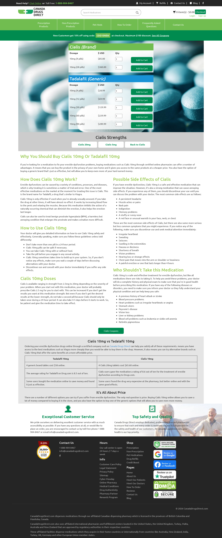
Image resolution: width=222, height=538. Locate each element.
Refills (161, 3)
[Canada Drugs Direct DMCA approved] (164, 486)
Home (130, 472)
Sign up (202, 15)
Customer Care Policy (110, 464)
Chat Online (35, 3)
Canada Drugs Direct (120, 346)
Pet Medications (135, 455)
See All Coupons (160, 35)
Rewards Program (109, 497)
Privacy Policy (106, 471)
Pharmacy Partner (109, 493)
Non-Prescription (135, 451)
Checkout (200, 11)
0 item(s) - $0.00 (184, 11)
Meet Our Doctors (136, 483)
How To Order (134, 487)
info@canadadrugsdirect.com (74, 450)
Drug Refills (132, 458)
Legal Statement (108, 467)
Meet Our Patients (136, 479)
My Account (143, 3)
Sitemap (104, 475)
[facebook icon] (203, 3)
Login (192, 15)
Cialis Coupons (111, 330)
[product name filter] (111, 12)
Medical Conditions (109, 486)
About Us (131, 476)
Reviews (131, 490)
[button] (84, 145)
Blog (194, 3)
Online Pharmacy (108, 482)
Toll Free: (60, 3)
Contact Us (178, 3)
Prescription (133, 447)
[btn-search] (137, 12)
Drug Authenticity (109, 489)
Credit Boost (133, 462)
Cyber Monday (107, 478)
